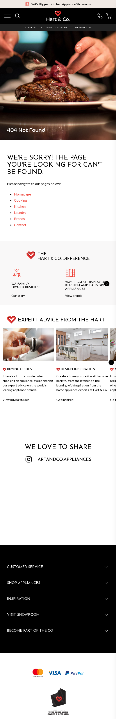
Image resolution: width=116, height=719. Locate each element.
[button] (106, 283)
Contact (20, 225)
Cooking (31, 27)
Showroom (83, 27)
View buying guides (16, 400)
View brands (73, 295)
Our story (18, 295)
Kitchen (46, 27)
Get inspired (64, 400)
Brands (19, 218)
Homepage (22, 194)
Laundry (61, 27)
